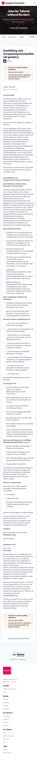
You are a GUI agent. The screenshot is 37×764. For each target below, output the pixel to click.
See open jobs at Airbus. (15, 72)
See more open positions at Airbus (18, 638)
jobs (3, 37)
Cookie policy (22, 659)
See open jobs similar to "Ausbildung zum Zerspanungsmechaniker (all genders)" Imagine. (19, 76)
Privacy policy (13, 659)
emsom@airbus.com (10, 595)
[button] (3, 3)
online (17, 512)
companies (12, 37)
